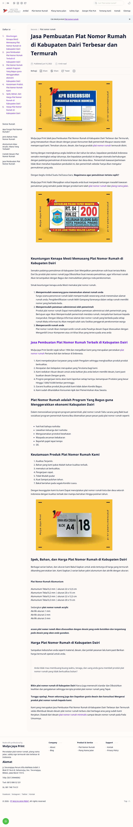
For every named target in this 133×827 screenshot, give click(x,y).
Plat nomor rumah (71, 19)
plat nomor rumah (102, 145)
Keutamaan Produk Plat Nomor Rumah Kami (14, 87)
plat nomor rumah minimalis (73, 714)
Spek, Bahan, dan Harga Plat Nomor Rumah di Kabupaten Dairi (14, 99)
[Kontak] (32, 794)
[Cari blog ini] (109, 3)
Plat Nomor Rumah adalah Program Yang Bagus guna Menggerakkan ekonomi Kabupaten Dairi (14, 73)
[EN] (8, 3)
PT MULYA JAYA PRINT (19, 801)
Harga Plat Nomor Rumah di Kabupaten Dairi (14, 110)
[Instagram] (16, 794)
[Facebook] (6, 794)
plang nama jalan (119, 186)
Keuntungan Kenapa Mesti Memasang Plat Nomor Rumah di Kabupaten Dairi (13, 42)
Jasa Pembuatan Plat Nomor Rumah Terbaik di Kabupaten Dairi (14, 57)
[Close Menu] (129, 19)
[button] (14, 3)
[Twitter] (24, 794)
